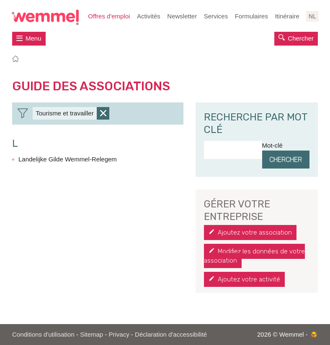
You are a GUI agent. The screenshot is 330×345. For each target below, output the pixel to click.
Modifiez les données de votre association (254, 256)
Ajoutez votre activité (249, 279)
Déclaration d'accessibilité (171, 334)
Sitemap (91, 334)
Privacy (119, 334)
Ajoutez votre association (255, 232)
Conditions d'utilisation (43, 334)
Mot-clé (272, 145)
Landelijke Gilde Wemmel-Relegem (67, 159)
